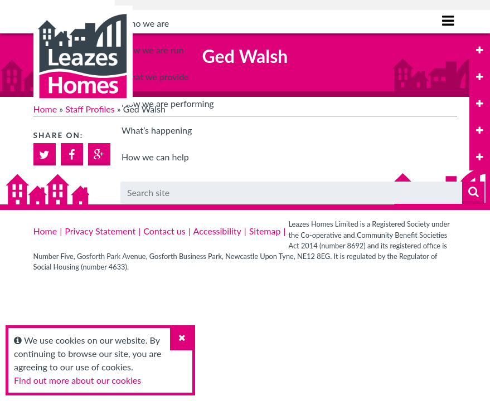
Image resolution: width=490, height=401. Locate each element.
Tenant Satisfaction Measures (189, 321)
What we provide (155, 185)
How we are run (153, 50)
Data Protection (162, 131)
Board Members (163, 76)
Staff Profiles (90, 109)
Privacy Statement (100, 231)
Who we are (145, 23)
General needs (160, 212)
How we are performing (168, 294)
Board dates (155, 104)
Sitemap (265, 231)
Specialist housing (166, 267)
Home (45, 109)
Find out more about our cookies (77, 380)
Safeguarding (157, 158)
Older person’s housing (176, 239)
